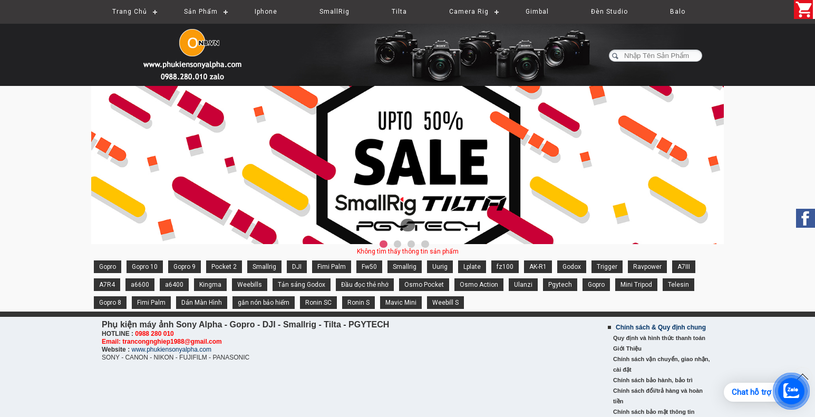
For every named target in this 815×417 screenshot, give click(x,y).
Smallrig (264, 266)
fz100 (505, 266)
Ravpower (647, 266)
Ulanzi (523, 284)
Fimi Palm (331, 266)
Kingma (210, 284)
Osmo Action (479, 284)
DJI (297, 266)
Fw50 (369, 266)
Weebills (249, 284)
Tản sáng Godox (301, 284)
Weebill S (445, 302)
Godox (571, 266)
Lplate (472, 266)
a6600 (140, 284)
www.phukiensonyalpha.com (171, 349)
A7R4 (107, 284)
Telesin (678, 284)
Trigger (607, 266)
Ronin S (358, 302)
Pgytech (560, 284)
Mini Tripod (636, 284)
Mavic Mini (400, 302)
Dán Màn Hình (201, 302)
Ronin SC (318, 302)
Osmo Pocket (424, 284)
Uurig (440, 266)
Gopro (107, 266)
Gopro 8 (110, 302)
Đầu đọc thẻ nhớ (365, 284)
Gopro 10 (145, 266)
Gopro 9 (184, 266)
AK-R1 (538, 266)
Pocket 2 (224, 266)
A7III (683, 266)
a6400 (174, 284)
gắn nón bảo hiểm (263, 302)
